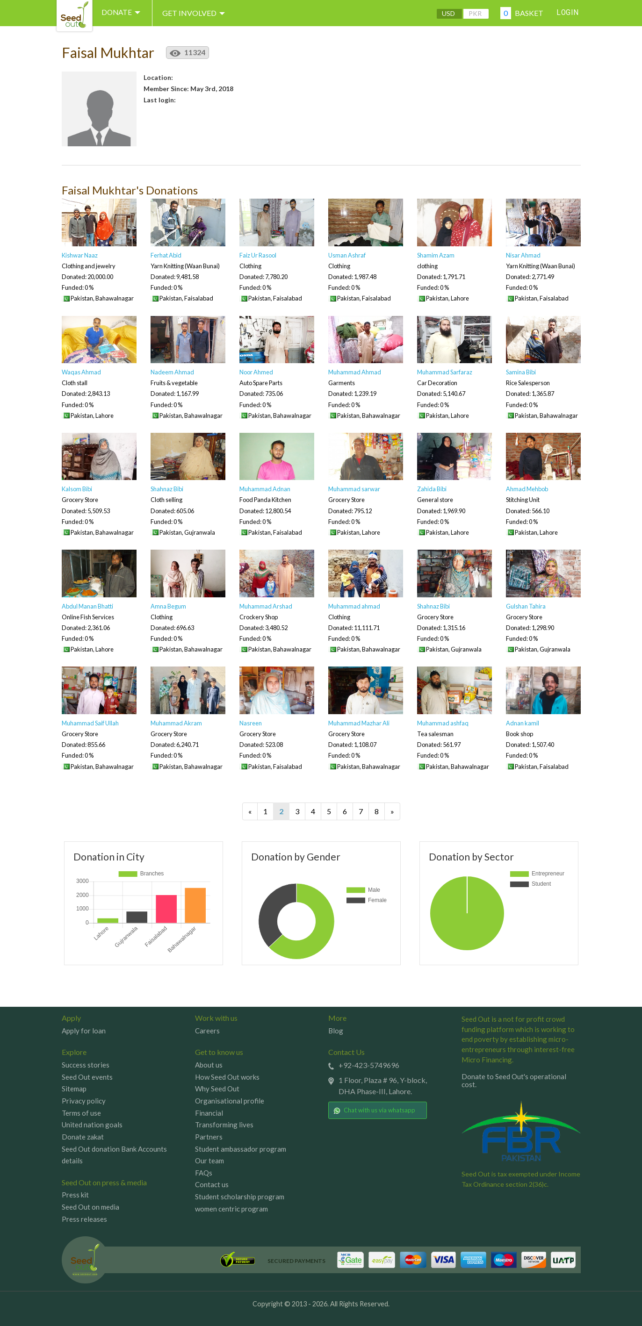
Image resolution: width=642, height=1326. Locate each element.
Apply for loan (84, 1030)
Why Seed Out (217, 1088)
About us (209, 1065)
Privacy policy (84, 1101)
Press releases (84, 1219)
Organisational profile (229, 1101)
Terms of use (81, 1113)
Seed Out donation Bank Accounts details (114, 1155)
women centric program (231, 1208)
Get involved (198, 13)
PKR (473, 13)
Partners (209, 1136)
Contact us (212, 1184)
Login (567, 12)
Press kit (75, 1194)
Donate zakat (83, 1136)
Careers (207, 1030)
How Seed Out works (227, 1077)
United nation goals (92, 1124)
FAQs (203, 1172)
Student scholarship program (239, 1196)
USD (447, 13)
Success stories (85, 1065)
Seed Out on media (90, 1207)
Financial (209, 1113)
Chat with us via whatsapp (374, 1110)
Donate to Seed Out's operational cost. (514, 1081)
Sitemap (74, 1088)
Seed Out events (87, 1077)
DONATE (123, 13)
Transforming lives (224, 1124)
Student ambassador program (240, 1149)
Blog (335, 1030)
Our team (209, 1160)
